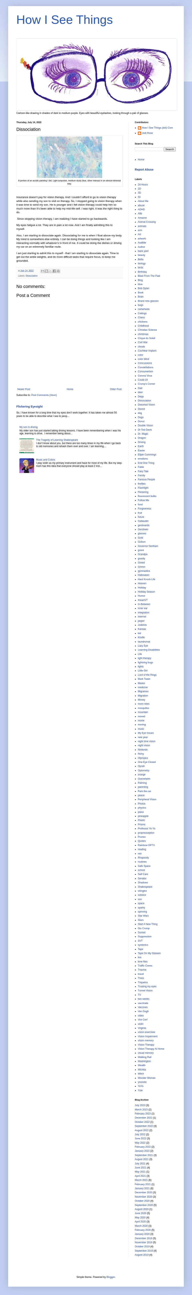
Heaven (142, 583)
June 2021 (140, 1167)
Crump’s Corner (146, 383)
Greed (141, 562)
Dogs (141, 417)
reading (142, 849)
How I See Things (64, 19)
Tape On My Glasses (149, 953)
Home (70, 389)
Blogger (110, 1277)
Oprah (141, 766)
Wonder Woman (146, 1078)
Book (140, 292)
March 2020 (141, 1225)
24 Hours (143, 184)
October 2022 (142, 1122)
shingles (142, 890)
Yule (140, 1090)
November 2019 (143, 1242)
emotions (143, 458)
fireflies (142, 483)
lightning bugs (145, 662)
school (141, 870)
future (141, 517)
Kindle (141, 637)
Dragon (142, 437)
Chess (141, 317)
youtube (142, 1082)
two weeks (143, 998)
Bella (140, 259)
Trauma (142, 969)
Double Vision (145, 425)
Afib (140, 213)
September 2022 (144, 1126)
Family (141, 475)
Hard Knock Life (146, 579)
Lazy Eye (143, 645)
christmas (143, 334)
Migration (143, 695)
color (140, 355)
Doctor (141, 409)
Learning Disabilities (149, 649)
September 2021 (144, 1155)
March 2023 (141, 1109)
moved (141, 716)
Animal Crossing (147, 221)
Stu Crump (144, 928)
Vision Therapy (146, 1044)
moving (142, 724)
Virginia (142, 1028)
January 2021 (142, 1188)
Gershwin (143, 529)
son (140, 899)
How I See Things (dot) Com (157, 127)
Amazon (142, 217)
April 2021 (140, 1176)
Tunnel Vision (145, 990)
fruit (140, 512)
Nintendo (143, 749)
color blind (143, 359)
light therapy (144, 658)
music (141, 728)
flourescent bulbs (147, 496)
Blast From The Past (149, 275)
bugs (140, 305)
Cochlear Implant (147, 350)
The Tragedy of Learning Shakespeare (57, 440)
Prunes (142, 836)
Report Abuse (144, 169)
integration (143, 612)
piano (141, 812)
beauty (141, 255)
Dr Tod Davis (145, 429)
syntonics (143, 944)
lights (141, 666)
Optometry (143, 770)
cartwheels (144, 309)
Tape (140, 949)
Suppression (145, 936)
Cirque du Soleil (146, 338)
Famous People (146, 479)
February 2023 (143, 1113)
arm (140, 230)
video (141, 1015)
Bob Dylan (143, 288)
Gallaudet (143, 521)
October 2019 (142, 1246)
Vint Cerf (142, 1019)
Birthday (142, 271)
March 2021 (141, 1180)
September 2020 (144, 1205)
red (139, 853)
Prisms (141, 824)
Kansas (142, 629)
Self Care (143, 874)
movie (141, 720)
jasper (141, 620)
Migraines (143, 691)
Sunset (141, 932)
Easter (141, 450)
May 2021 (140, 1171)
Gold (140, 537)
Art (139, 234)
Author (141, 247)
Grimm (141, 566)
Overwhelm (144, 778)
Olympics (143, 758)
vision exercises (146, 1032)
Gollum (142, 541)
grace (141, 550)
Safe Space (144, 866)
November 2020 (143, 1196)
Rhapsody (143, 857)
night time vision (146, 741)
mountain (143, 712)
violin (140, 1024)
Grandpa (142, 554)
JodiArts (142, 625)
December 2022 (143, 1117)
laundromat (144, 641)
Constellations (145, 367)
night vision (144, 745)
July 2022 (140, 1134)
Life (140, 654)
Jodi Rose (147, 133)
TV (139, 994)
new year (143, 737)
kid (139, 633)
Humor (141, 595)
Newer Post (23, 389)
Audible (142, 242)
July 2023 (140, 1105)
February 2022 (143, 1146)
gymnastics (144, 571)
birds (140, 267)
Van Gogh (143, 1011)
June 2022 (140, 1138)
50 (139, 197)
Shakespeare (145, 886)
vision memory (146, 1040)
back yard (143, 251)
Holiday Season (146, 591)
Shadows (143, 882)
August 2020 (141, 1209)
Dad (140, 388)
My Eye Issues (146, 733)
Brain (141, 296)
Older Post (116, 389)
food (140, 504)
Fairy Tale (143, 471)
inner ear (142, 608)
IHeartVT (143, 600)
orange (141, 774)
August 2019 (141, 1254)
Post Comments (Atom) (44, 395)
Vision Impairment (147, 1036)
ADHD (141, 209)
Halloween (143, 575)
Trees (141, 978)
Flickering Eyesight (29, 406)
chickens (142, 321)
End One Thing (146, 463)
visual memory (146, 1052)
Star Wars (143, 915)
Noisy (141, 753)
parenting (143, 787)
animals (142, 226)
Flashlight (143, 487)
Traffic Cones (145, 965)
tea (139, 957)
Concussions (145, 363)
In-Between (144, 604)
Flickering (143, 492)
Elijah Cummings (147, 454)
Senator (142, 878)
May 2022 (140, 1142)
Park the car (144, 791)
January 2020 (142, 1234)
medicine (143, 687)
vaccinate (143, 1003)
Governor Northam (148, 546)
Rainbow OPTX (146, 845)
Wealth (141, 1065)
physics (142, 807)
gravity (141, 558)
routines (142, 861)
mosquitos (143, 708)
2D (139, 188)
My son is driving (28, 427)
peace (141, 795)
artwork (142, 238)
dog (140, 413)
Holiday (142, 587)
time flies (142, 961)
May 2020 (140, 1217)
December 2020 (143, 1192)
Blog (140, 280)
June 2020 (140, 1213)
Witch (141, 1073)
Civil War (143, 342)
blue (140, 284)
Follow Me (143, 500)
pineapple (143, 816)
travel (141, 974)
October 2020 (142, 1200)
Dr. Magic (143, 433)
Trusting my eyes (147, 986)
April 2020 (140, 1221)
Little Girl (142, 670)
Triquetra (143, 982)
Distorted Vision (146, 404)
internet (142, 616)
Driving (141, 442)
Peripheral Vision (147, 799)
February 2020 (143, 1230)
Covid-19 (143, 379)
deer (140, 392)
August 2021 (141, 1159)
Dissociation (32, 275)
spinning (142, 911)
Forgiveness (144, 508)
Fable (141, 467)
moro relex (144, 703)
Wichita (142, 1069)
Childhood (143, 325)
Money (141, 699)
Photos (141, 803)
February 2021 (143, 1184)
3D (139, 192)
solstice (142, 895)
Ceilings (142, 313)
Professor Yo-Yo (146, 828)
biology (142, 263)
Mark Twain (144, 679)
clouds (141, 346)
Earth (141, 446)
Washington (144, 1061)
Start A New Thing (147, 924)
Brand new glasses (148, 301)
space (141, 903)
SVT (140, 940)
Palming (142, 782)
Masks (141, 683)
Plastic (141, 820)
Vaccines (143, 1007)
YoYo (140, 1086)
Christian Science (147, 329)
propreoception (146, 832)
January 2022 (142, 1151)
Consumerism (145, 371)
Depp (141, 396)
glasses (142, 533)
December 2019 (143, 1238)
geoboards (144, 525)
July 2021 (140, 1163)
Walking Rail (144, 1057)
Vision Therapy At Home (151, 1048)
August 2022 (141, 1130)
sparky (141, 907)
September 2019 (144, 1250)
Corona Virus (145, 375)
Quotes (142, 841)
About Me (143, 201)
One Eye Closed (147, 762)
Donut (141, 421)
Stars (141, 920)
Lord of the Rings (147, 674)
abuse (141, 205)
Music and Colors (45, 459)
